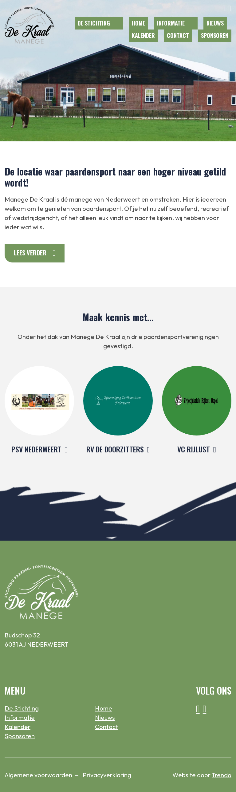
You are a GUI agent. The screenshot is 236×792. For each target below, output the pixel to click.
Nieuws (215, 23)
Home (138, 23)
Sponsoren (214, 35)
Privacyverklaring (107, 775)
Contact (178, 35)
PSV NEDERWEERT (36, 449)
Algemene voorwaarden (38, 775)
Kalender (143, 35)
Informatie (171, 23)
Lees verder (30, 252)
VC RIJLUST (193, 449)
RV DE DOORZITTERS (115, 449)
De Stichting (94, 23)
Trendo (221, 775)
